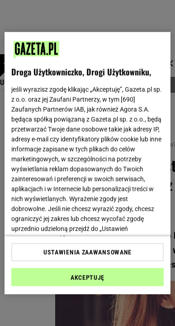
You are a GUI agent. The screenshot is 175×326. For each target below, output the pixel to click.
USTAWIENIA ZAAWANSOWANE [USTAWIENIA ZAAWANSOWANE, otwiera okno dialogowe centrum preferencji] (87, 252)
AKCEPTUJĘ (87, 277)
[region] (88, 163)
